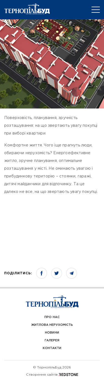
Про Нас (51, 317)
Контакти (52, 348)
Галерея (52, 340)
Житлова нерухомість (52, 325)
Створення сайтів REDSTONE (52, 374)
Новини (52, 332)
